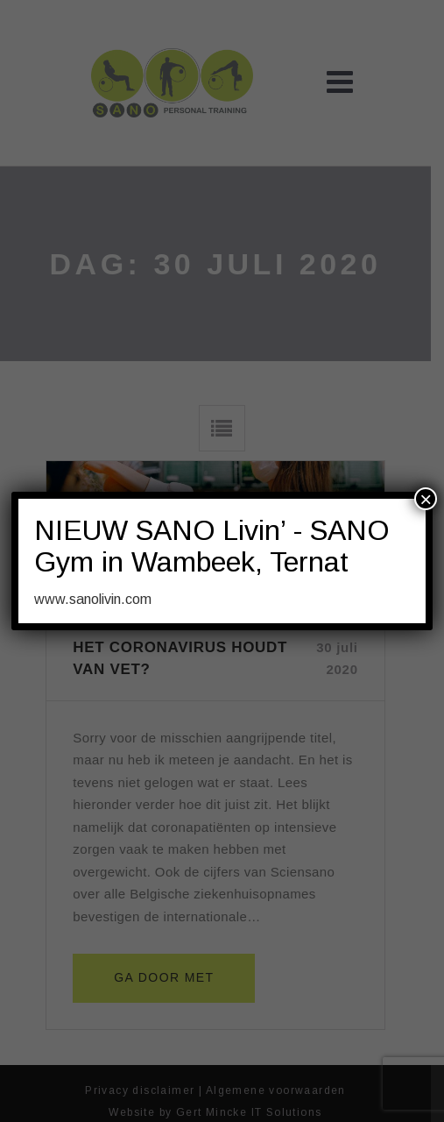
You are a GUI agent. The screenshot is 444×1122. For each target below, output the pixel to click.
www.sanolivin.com (93, 599)
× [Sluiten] (425, 498)
